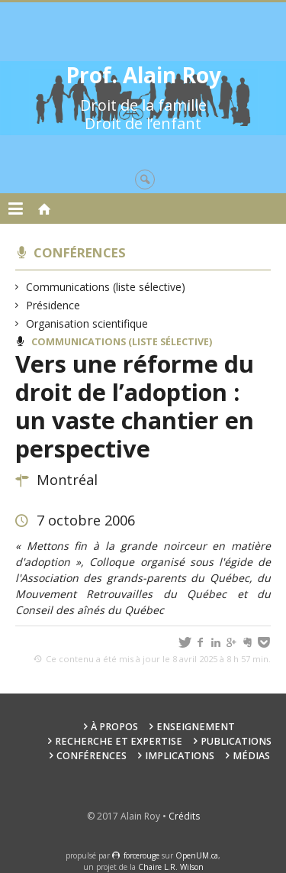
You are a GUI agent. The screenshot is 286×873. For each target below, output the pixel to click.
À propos (114, 726)
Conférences (80, 252)
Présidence (53, 305)
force (141, 855)
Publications (236, 741)
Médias (251, 755)
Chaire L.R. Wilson (171, 867)
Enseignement (195, 726)
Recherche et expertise (118, 741)
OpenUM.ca (196, 855)
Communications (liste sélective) (106, 287)
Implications (179, 755)
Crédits (184, 816)
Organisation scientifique (87, 323)
